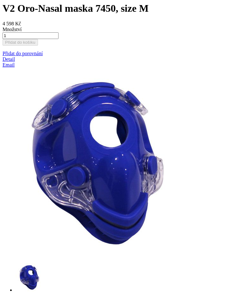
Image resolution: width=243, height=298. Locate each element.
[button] (23, 53)
